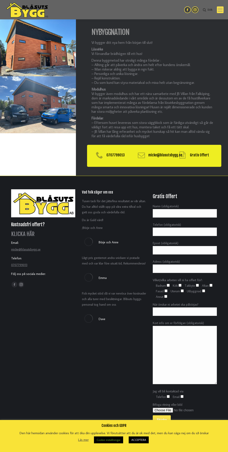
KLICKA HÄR (23, 234)
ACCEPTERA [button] (138, 440)
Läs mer (83, 440)
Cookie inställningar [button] (108, 440)
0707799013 (19, 265)
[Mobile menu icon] (220, 9)
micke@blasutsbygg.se (26, 249)
